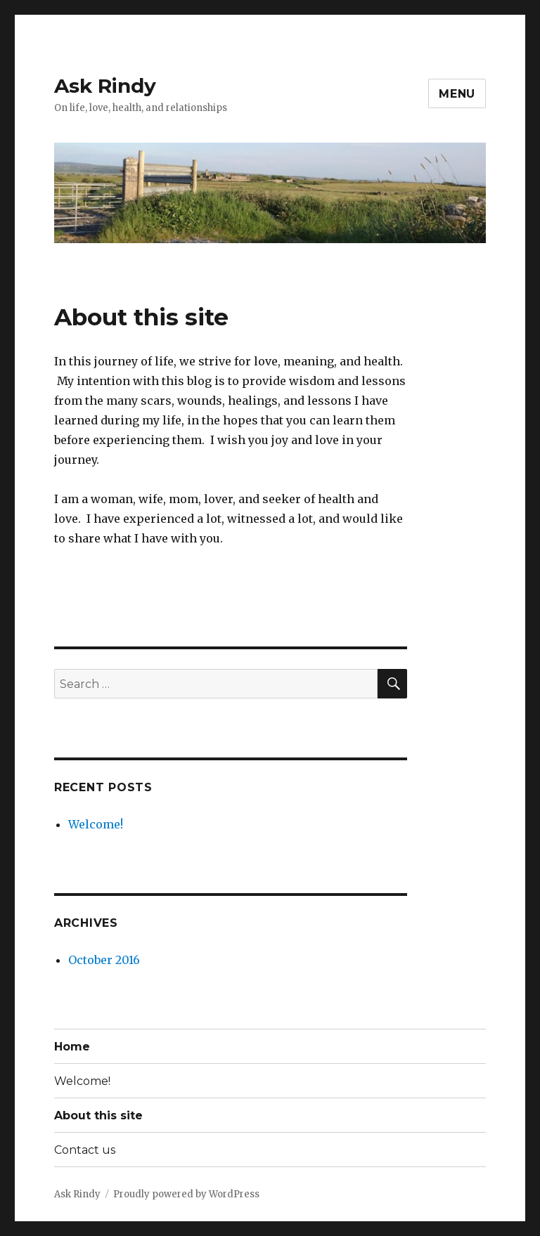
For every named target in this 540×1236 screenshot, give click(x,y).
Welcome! (95, 824)
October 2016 (104, 960)
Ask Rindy (105, 86)
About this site (98, 1115)
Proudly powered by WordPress (186, 1194)
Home (72, 1046)
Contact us (84, 1150)
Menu (457, 93)
